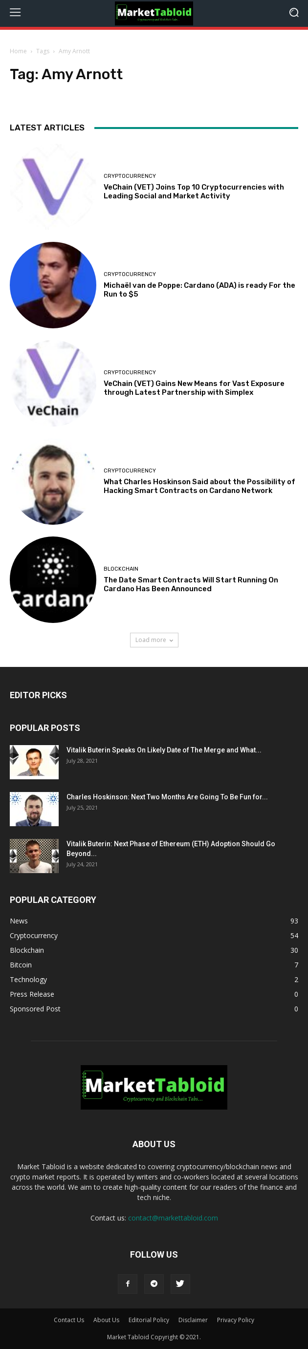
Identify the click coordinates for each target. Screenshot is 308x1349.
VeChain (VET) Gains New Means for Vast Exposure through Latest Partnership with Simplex (194, 388)
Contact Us (69, 1320)
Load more (154, 640)
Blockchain (121, 569)
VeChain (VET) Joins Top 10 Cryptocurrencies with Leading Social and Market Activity (194, 191)
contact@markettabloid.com (173, 1217)
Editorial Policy (149, 1320)
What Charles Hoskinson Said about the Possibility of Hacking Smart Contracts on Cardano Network (199, 486)
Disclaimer (193, 1320)
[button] (293, 13)
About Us (106, 1320)
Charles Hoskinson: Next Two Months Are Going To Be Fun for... (167, 797)
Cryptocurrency (130, 176)
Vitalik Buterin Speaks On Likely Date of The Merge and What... (164, 750)
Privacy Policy (235, 1320)
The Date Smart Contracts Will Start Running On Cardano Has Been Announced (191, 584)
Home (18, 51)
